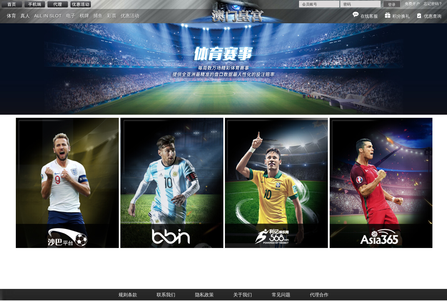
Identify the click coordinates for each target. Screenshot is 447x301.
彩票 (111, 15)
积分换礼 (401, 16)
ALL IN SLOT (48, 15)
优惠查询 (432, 16)
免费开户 (412, 4)
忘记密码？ (433, 4)
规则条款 (127, 294)
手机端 (35, 4)
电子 (70, 15)
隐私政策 (204, 294)
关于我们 (242, 294)
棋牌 (84, 15)
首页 (12, 4)
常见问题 (281, 294)
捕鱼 (98, 15)
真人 (25, 15)
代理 (57, 4)
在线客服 (369, 16)
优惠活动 (80, 4)
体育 (11, 15)
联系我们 (166, 294)
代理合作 (319, 294)
